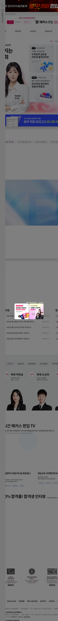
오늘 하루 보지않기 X (31, 302)
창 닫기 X (41, 302)
